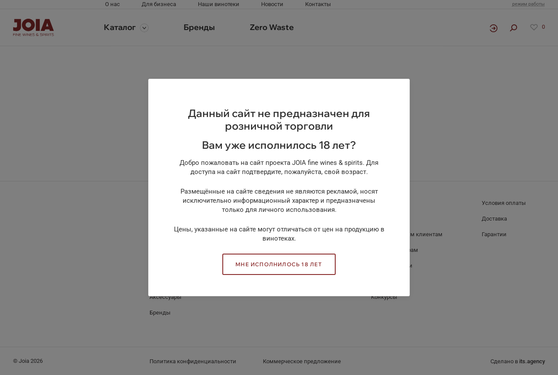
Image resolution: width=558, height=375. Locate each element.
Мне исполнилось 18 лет (278, 264)
